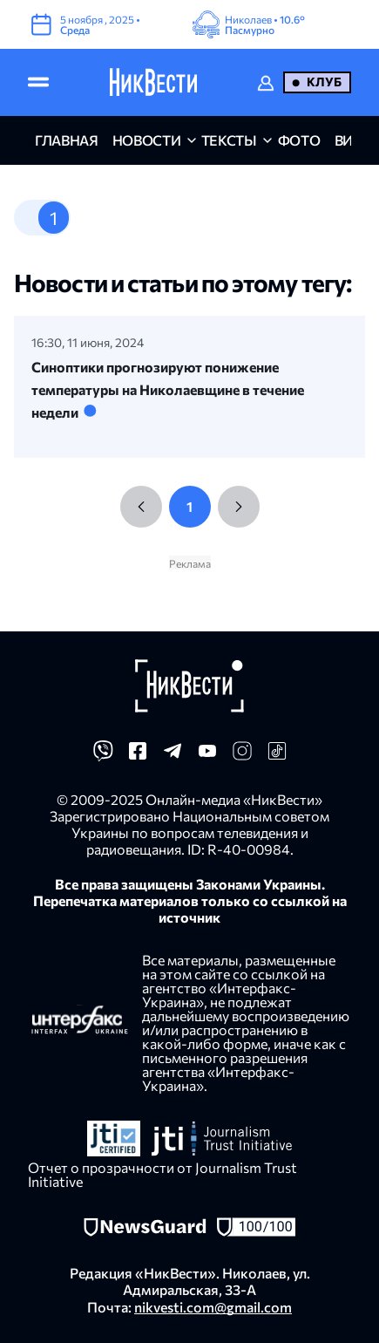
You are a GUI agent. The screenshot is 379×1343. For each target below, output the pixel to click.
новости (146, 140)
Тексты (229, 140)
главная (66, 140)
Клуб (324, 81)
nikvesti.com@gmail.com (213, 1307)
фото (299, 140)
